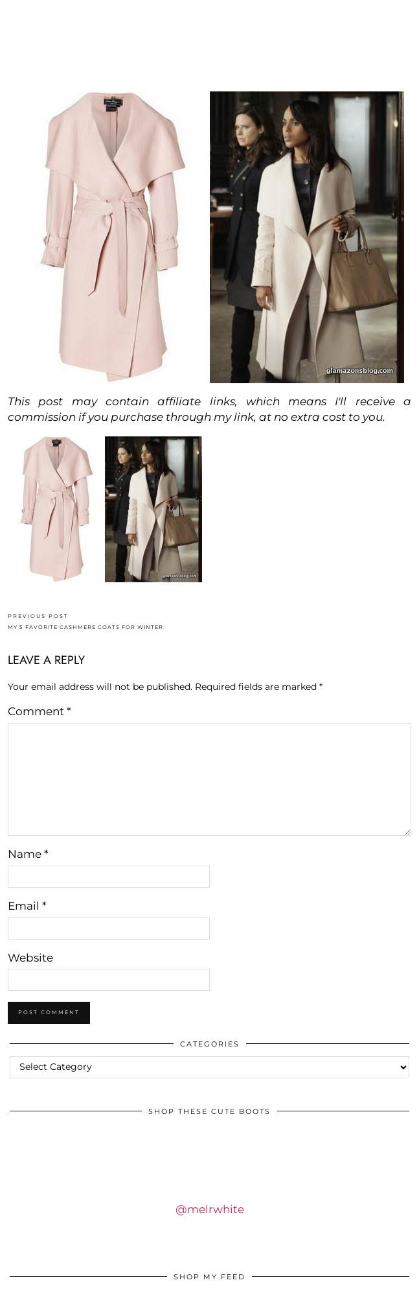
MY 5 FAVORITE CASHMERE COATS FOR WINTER (85, 621)
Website (30, 957)
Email (27, 905)
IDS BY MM (210, 54)
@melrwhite (210, 1209)
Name (28, 853)
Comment (39, 711)
